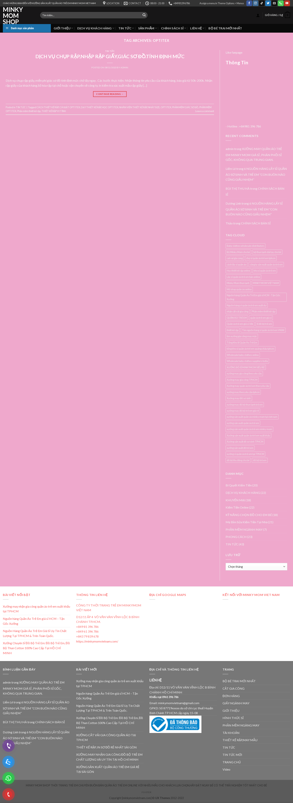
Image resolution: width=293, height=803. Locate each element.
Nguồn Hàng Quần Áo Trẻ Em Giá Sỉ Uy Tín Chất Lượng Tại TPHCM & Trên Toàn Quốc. (34, 633)
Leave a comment (204, 111)
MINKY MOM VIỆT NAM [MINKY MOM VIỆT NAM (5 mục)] (266, 283)
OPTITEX (166, 107)
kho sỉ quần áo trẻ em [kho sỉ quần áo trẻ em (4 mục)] (265, 270)
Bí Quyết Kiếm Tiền (239, 485)
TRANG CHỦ (232, 762)
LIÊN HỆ (197, 28)
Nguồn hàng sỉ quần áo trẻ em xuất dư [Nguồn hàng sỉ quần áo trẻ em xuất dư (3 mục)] (247, 305)
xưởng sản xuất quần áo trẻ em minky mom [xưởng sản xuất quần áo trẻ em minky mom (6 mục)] (249, 429)
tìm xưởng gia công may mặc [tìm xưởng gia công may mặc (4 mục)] (242, 336)
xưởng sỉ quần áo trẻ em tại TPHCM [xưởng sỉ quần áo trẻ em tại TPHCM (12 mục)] (245, 454)
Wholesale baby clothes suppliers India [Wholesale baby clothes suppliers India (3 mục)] (247, 361)
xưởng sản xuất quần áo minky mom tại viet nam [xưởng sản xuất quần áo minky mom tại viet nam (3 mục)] (252, 416)
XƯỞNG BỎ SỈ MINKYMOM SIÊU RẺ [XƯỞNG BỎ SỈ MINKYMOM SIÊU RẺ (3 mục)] (246, 367)
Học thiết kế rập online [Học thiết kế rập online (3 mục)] (238, 270)
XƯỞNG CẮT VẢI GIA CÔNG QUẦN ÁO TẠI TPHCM (106, 737)
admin (124, 67)
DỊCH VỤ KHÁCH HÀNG (95, 28)
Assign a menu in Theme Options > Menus (222, 3)
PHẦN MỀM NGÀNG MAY (241, 725)
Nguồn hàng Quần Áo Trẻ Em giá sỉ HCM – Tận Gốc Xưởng (34, 621)
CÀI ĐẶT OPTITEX (70, 107)
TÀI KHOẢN (231, 732)
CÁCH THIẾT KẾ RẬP (48, 107)
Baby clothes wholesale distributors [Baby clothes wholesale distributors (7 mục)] (245, 245)
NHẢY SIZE (154, 107)
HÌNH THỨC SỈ (233, 718)
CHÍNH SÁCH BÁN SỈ (256, 223)
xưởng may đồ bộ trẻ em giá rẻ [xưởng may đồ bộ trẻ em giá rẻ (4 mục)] (243, 410)
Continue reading (110, 94)
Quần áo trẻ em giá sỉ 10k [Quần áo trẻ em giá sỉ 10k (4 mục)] (240, 323)
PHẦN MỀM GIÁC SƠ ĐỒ (185, 107)
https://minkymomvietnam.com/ (97, 641)
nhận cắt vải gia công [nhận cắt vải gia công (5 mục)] (237, 311)
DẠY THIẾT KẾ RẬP (91, 107)
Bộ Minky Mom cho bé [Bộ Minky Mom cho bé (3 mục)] (238, 252)
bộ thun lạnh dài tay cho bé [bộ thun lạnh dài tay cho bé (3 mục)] (267, 252)
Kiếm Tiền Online (237, 507)
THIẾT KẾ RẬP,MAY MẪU (240, 740)
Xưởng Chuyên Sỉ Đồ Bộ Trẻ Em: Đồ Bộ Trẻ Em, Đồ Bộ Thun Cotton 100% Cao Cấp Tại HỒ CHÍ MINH (36, 648)
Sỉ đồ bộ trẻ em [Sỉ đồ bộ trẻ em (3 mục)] (264, 323)
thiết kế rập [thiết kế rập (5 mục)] (233, 330)
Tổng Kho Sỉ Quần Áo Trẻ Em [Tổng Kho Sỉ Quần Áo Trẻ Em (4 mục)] (242, 342)
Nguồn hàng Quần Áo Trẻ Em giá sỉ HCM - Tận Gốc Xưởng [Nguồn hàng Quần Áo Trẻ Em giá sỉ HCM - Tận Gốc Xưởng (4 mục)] (253, 297)
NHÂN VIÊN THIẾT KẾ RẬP (133, 107)
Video (226, 769)
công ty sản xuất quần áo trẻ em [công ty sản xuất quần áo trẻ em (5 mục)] (266, 264)
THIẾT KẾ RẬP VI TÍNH (54, 111)
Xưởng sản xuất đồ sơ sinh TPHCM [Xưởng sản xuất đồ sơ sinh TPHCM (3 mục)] (245, 441)
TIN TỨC (126, 28)
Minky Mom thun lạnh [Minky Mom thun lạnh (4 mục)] (238, 283)
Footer (147, 792)
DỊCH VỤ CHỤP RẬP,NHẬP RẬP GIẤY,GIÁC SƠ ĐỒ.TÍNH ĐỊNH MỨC (109, 56)
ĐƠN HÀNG (231, 696)
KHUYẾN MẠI (235, 500)
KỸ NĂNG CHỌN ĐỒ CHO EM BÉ (249, 515)
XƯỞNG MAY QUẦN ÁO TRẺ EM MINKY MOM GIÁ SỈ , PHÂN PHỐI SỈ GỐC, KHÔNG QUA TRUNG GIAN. (254, 154)
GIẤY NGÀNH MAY (236, 703)
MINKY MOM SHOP (13, 15)
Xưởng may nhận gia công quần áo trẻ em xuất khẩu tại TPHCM (36, 609)
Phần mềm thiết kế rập (29, 111)
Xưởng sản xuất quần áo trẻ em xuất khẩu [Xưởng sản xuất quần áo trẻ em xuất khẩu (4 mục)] (248, 435)
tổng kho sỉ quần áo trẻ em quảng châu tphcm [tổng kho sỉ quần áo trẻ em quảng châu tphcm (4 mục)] (250, 348)
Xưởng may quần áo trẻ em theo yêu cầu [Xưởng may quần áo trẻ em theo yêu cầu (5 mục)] (248, 385)
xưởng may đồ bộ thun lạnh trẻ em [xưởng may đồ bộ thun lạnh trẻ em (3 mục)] (245, 404)
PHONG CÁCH (236, 537)
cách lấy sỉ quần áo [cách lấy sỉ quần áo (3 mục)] (236, 264)
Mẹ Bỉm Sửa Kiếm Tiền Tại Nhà (246, 522)
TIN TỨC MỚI (232, 754)
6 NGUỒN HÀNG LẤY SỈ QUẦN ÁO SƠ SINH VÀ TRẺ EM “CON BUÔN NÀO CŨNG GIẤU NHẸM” (256, 174)
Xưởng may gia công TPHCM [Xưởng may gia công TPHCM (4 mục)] (242, 379)
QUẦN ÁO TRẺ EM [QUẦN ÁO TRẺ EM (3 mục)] (237, 317)
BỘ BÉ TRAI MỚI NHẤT (225, 28)
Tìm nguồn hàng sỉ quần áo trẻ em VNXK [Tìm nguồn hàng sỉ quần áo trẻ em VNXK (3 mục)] (263, 330)
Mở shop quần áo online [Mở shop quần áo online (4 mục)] (239, 289)
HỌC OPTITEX (110, 107)
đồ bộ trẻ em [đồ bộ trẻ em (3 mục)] (259, 460)
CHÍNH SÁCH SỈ (173, 28)
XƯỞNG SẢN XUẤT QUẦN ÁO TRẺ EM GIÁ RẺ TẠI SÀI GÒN (107, 769)
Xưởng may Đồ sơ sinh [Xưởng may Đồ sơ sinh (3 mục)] (239, 398)
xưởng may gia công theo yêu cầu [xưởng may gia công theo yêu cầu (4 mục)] (244, 373)
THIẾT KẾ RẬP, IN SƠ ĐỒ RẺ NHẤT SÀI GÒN (106, 747)
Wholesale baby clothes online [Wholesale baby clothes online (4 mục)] (243, 354)
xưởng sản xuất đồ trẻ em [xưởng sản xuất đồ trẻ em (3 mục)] (240, 447)
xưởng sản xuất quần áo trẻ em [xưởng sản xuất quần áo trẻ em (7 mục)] (243, 423)
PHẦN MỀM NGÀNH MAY (244, 529)
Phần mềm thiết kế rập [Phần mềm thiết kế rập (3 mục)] (263, 311)
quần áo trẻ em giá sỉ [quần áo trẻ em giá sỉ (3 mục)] (261, 317)
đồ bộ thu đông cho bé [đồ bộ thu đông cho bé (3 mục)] (238, 460)
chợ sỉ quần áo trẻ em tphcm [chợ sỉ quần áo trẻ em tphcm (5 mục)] (260, 258)
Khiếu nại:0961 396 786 (164, 697)
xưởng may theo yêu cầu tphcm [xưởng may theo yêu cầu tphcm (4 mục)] (243, 392)
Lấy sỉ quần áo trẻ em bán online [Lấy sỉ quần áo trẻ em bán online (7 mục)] (243, 276)
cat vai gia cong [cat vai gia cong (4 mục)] (235, 258)
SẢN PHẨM (147, 28)
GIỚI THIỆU (63, 28)
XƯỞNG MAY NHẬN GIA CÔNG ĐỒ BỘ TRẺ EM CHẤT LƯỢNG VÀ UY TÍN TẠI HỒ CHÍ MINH (109, 757)
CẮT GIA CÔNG (233, 688)
